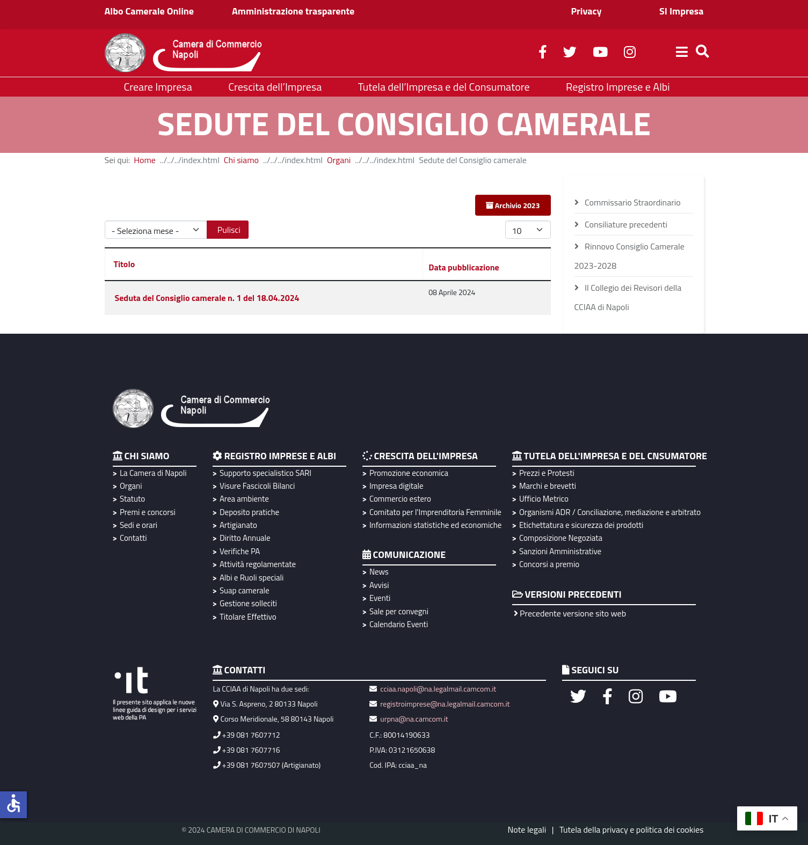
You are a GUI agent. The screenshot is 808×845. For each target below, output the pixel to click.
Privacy (586, 11)
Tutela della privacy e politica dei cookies (631, 829)
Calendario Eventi (398, 624)
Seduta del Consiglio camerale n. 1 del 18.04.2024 (207, 297)
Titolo (124, 264)
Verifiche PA (240, 551)
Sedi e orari (138, 525)
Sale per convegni (398, 611)
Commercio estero (400, 499)
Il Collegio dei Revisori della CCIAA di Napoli (628, 297)
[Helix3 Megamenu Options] (682, 53)
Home (145, 159)
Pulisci (229, 229)
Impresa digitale (396, 486)
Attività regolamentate (258, 564)
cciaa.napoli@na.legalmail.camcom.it (437, 688)
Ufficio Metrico (544, 499)
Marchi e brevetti (547, 486)
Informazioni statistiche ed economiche (434, 525)
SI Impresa (681, 11)
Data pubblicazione (463, 267)
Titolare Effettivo (248, 617)
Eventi (379, 598)
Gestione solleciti (248, 603)
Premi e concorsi (148, 512)
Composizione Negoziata (560, 538)
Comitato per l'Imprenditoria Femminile (434, 512)
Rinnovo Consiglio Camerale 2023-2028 (629, 256)
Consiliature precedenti (625, 224)
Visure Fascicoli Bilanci (257, 486)
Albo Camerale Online (149, 11)
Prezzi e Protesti (546, 473)
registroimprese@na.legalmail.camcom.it (444, 703)
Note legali (527, 829)
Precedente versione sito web (570, 613)
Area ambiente (244, 499)
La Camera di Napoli (153, 473)
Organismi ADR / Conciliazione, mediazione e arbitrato (608, 512)
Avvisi (379, 585)
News (379, 571)
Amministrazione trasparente (293, 11)
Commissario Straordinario (632, 202)
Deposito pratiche (249, 512)
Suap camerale (245, 590)
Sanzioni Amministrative (560, 551)
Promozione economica (408, 473)
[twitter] (570, 53)
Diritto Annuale (245, 538)
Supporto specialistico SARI (265, 473)
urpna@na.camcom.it (414, 718)
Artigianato (238, 525)
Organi (339, 159)
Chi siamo (241, 159)
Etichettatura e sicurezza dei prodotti (581, 525)
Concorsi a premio (549, 564)
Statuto (132, 499)
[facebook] (542, 53)
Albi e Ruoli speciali (251, 577)
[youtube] (600, 53)
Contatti (133, 538)
